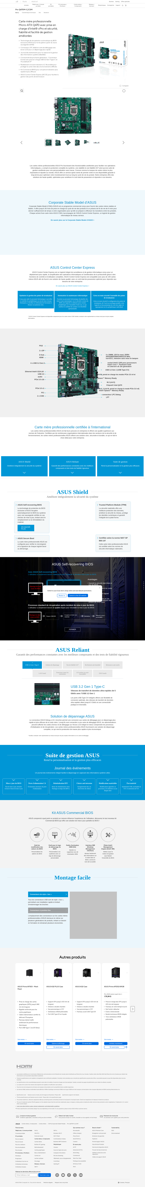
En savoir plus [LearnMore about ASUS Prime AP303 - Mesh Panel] (29, 1043)
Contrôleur (57, 1161)
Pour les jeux (18, 1150)
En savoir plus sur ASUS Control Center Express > (72, 286)
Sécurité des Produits (98, 1144)
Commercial (76, 1155)
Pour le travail (19, 1142)
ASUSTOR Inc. (77, 1139)
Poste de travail (38, 1136)
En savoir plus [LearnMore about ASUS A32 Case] (87, 1043)
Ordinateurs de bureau (21, 1164)
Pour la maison (19, 1139)
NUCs (36, 1130)
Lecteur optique (38, 1158)
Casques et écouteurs (59, 1153)
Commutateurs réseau (60, 1139)
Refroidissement (38, 1147)
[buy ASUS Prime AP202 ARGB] (114, 986)
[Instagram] (57, 1175)
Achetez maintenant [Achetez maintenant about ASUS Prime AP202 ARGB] (115, 1043)
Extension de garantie (98, 1136)
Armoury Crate (77, 1164)
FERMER (72, 629)
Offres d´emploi (77, 1133)
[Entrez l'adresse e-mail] (26, 1175)
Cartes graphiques (39, 1150)
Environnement (116, 1133)
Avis (40, 12)
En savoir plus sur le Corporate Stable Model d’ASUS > (72, 220)
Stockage (37, 1161)
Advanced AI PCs (78, 1150)
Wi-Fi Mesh (57, 1136)
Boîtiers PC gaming (39, 1144)
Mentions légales (48, 1182)
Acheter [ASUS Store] (26, 5)
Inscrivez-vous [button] (44, 1175)
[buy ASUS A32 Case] (81, 986)
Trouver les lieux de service (99, 1150)
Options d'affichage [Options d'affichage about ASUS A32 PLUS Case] (58, 1043)
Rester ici (62, 595)
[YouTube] (63, 1175)
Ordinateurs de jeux (20, 1167)
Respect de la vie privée (61, 1182)
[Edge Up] (81, 1175)
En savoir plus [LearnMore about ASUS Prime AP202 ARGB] (114, 1047)
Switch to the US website (77, 595)
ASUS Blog (76, 1152)
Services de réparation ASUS (100, 1147)
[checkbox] (124, 86)
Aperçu (17, 12)
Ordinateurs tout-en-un (21, 1161)
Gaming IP (56, 1164)
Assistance (46, 12)
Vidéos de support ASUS (99, 1157)
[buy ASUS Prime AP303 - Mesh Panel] (29, 987)
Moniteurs (18, 1156)
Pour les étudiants (20, 1147)
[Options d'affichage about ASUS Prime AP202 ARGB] (125, 1047)
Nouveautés (76, 1130)
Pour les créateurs (20, 1144)
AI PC (74, 1147)
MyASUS (94, 1139)
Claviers (56, 1147)
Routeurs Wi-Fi (58, 1133)
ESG (113, 1130)
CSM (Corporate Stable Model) (56, 1124)
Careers (75, 1141)
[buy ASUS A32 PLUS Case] (54, 986)
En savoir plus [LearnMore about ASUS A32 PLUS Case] (58, 1047)
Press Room (76, 1136)
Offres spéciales (125, 1)
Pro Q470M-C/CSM (24, 10)
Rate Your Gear (77, 1158)
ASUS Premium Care (98, 1130)
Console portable (20, 1133)
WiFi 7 (36, 1167)
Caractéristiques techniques (29, 12)
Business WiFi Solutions (60, 1141)
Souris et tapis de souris (60, 1150)
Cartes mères (38, 1141)
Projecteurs (18, 1158)
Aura (74, 1166)
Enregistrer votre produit (99, 1133)
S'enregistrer (110, 5)
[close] (99, 587)
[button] (111, 1)
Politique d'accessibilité (79, 1161)
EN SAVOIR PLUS (25, 528)
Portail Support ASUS (98, 1141)
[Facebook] (69, 1175)
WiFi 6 (55, 1130)
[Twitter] (75, 1175)
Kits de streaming (58, 1155)
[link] (18, 5)
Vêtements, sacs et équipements (62, 1158)
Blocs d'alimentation (40, 1153)
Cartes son (37, 1155)
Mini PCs (36, 1133)
